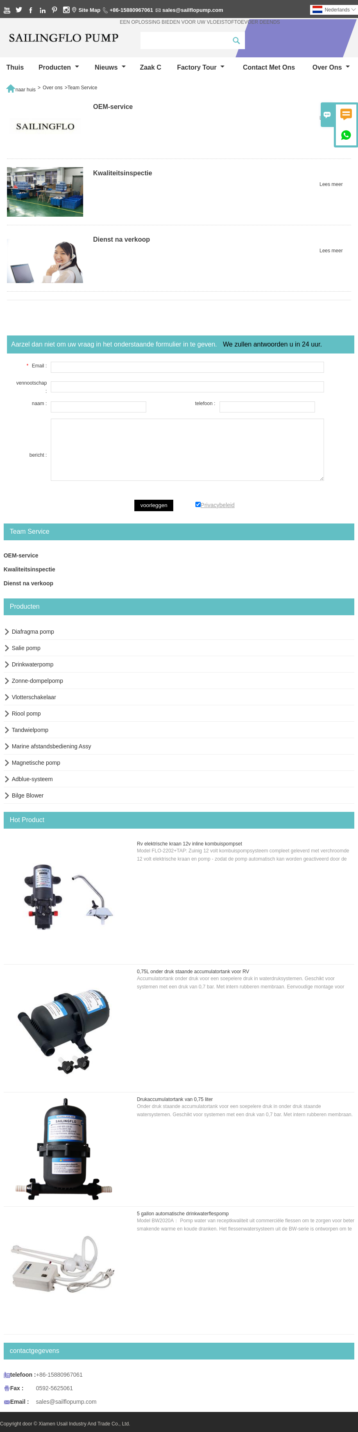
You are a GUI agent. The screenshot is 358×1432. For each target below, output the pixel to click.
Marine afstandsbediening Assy (51, 746)
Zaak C (150, 67)
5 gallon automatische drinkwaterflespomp (183, 1214)
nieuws (110, 67)
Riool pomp (26, 713)
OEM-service (21, 555)
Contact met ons (269, 67)
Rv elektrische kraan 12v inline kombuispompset (189, 844)
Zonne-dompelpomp (37, 680)
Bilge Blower (28, 795)
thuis (15, 67)
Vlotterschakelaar (34, 697)
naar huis (21, 88)
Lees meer (331, 118)
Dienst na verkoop (28, 583)
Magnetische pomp (36, 762)
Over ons (331, 67)
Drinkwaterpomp (33, 664)
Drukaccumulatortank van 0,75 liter (175, 1099)
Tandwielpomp (30, 730)
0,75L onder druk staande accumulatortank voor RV (193, 971)
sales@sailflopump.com (192, 10)
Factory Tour (200, 67)
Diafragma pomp (33, 631)
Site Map (89, 10)
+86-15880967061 (131, 10)
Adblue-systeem (32, 779)
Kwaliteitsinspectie (29, 569)
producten (59, 67)
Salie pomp (26, 648)
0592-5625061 (54, 1388)
